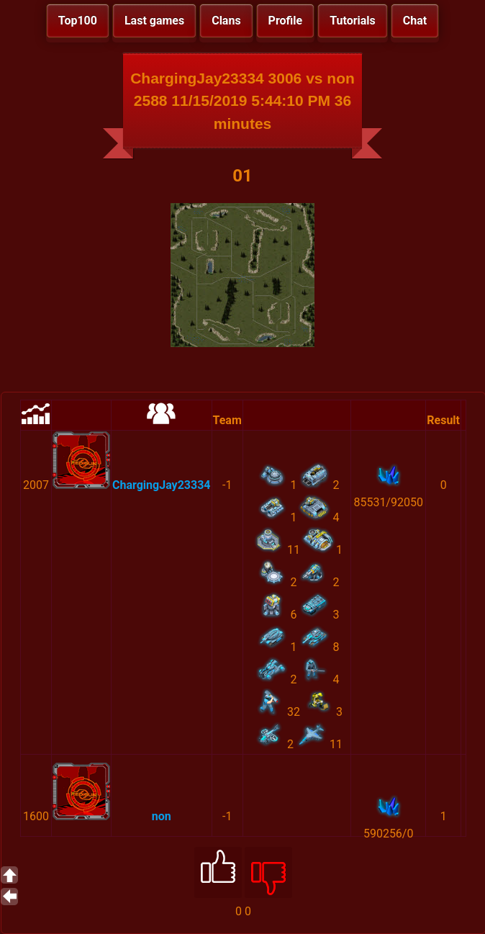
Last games (154, 20)
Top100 (77, 20)
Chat (415, 20)
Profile (285, 20)
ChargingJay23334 (161, 485)
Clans (226, 20)
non (161, 816)
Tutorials (353, 20)
